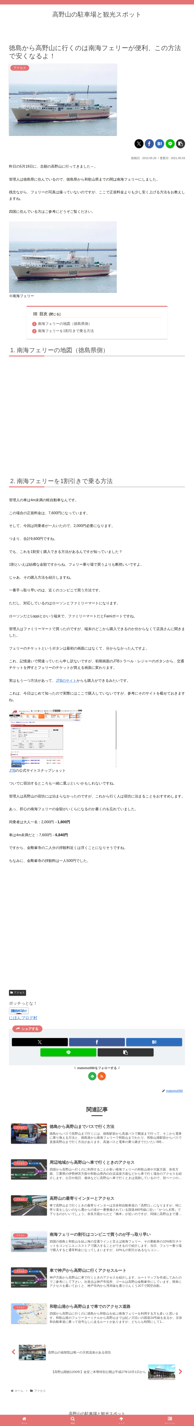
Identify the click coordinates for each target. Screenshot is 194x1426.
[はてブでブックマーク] (159, 143)
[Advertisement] (97, 928)
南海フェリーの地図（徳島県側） (65, 324)
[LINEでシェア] (170, 143)
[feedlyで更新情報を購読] (92, 1076)
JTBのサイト (66, 680)
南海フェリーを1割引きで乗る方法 (66, 331)
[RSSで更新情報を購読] (102, 1076)
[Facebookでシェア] (149, 143)
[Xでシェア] (138, 143)
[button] (180, 143)
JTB (12, 770)
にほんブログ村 (23, 1018)
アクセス (17, 992)
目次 (40, 314)
